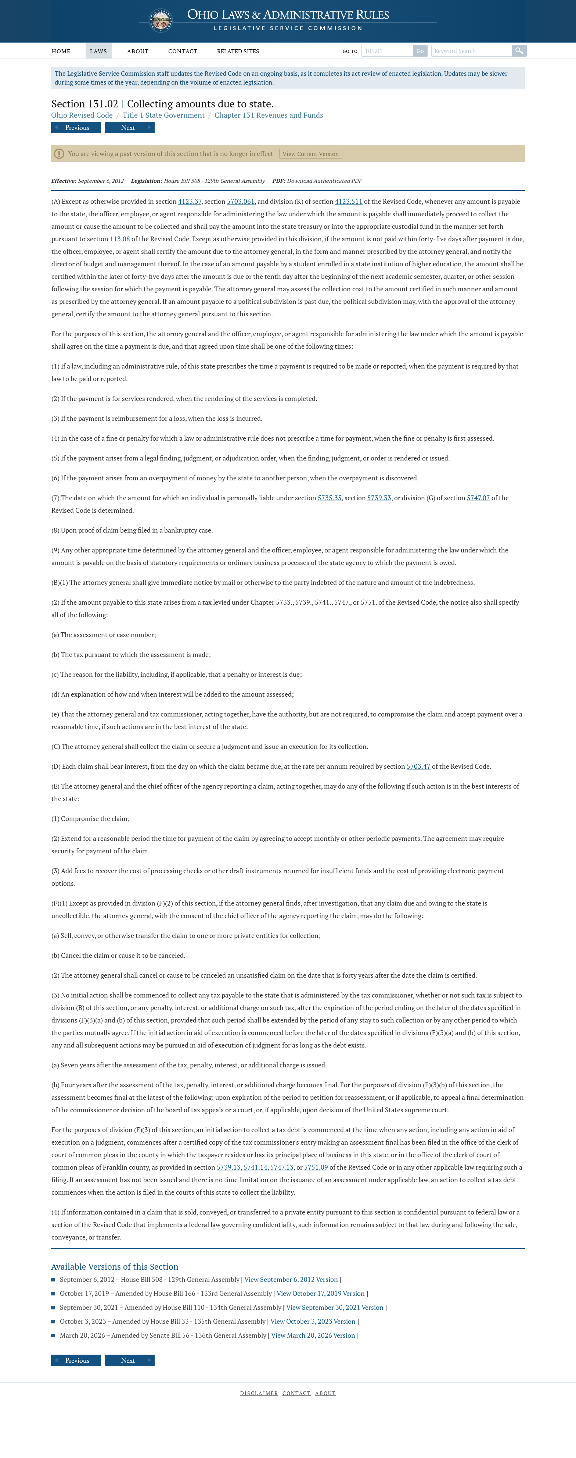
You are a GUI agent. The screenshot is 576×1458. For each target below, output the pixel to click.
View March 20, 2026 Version (313, 1335)
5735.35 (330, 497)
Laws (98, 51)
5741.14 (255, 1167)
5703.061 (241, 201)
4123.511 (349, 201)
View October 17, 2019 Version (321, 1293)
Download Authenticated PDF (324, 180)
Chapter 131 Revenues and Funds (269, 115)
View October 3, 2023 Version (313, 1321)
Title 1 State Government (164, 115)
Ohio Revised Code (82, 115)
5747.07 (478, 497)
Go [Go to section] (420, 51)
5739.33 (379, 497)
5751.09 (316, 1167)
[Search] (519, 51)
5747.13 (282, 1167)
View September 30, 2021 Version (335, 1307)
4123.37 (189, 201)
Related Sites (238, 51)
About (138, 51)
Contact (183, 51)
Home (61, 51)
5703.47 (419, 766)
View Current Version (310, 154)
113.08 (120, 238)
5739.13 (229, 1167)
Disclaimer (259, 1393)
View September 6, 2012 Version (291, 1279)
